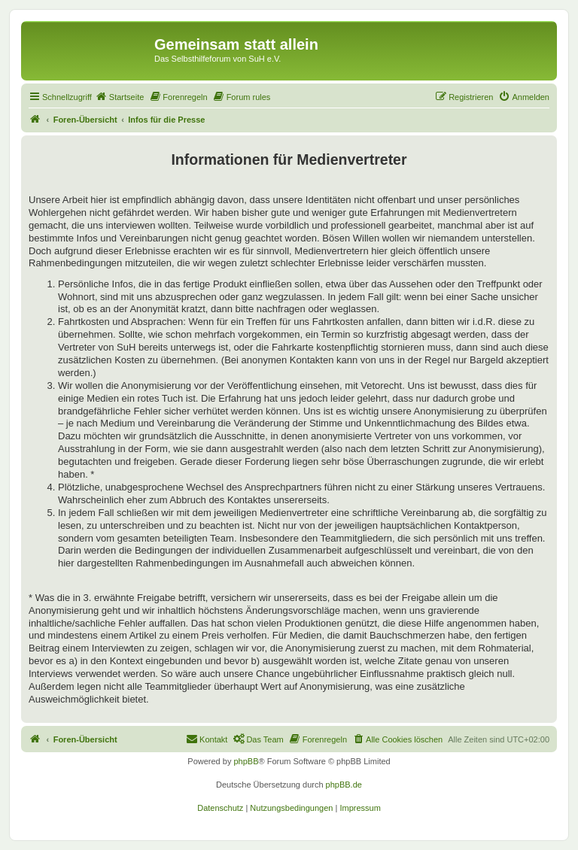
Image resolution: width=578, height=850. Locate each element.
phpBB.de (344, 784)
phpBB (245, 761)
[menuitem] (120, 97)
